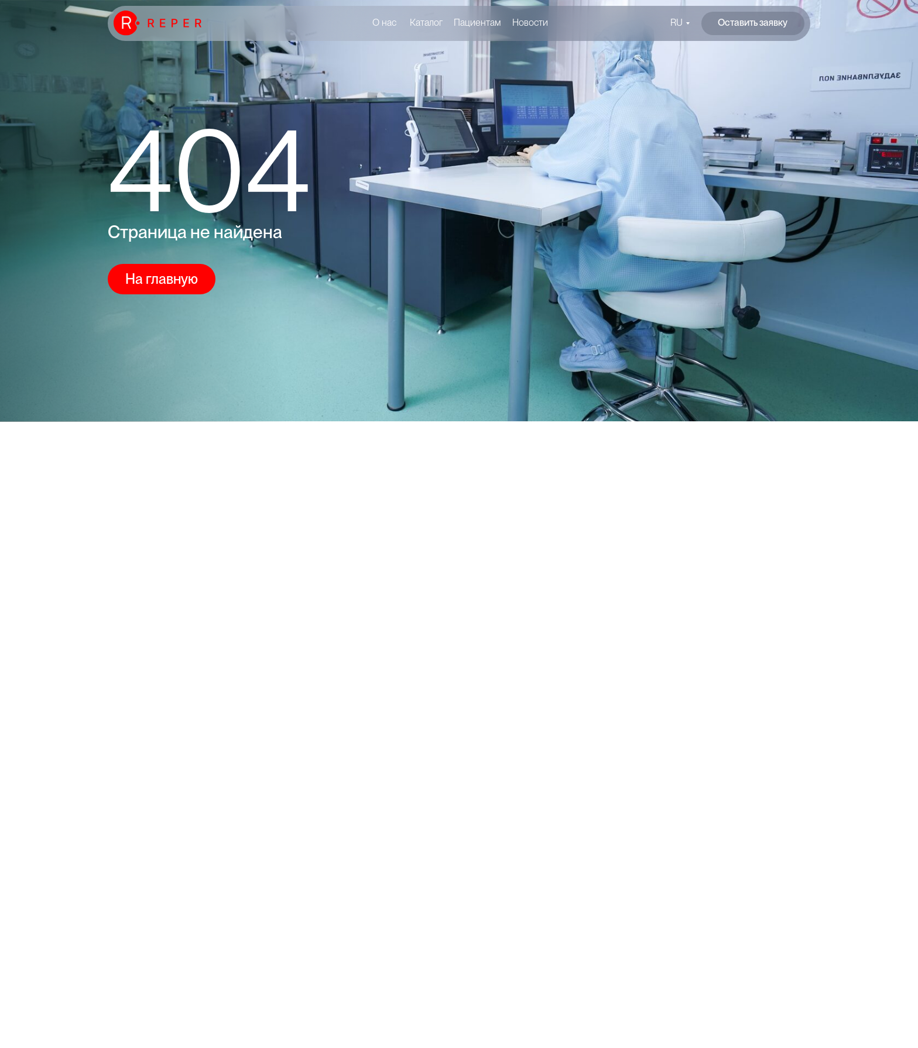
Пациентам (477, 22)
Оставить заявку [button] (752, 22)
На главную (161, 278)
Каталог (426, 22)
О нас (384, 22)
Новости (530, 22)
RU (676, 22)
